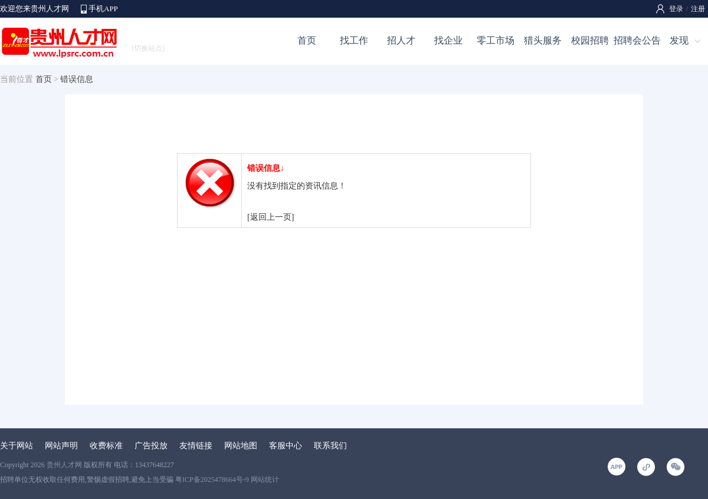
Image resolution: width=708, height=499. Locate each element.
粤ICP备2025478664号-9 (212, 479)
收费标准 (106, 445)
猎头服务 (543, 40)
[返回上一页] (270, 217)
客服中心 (285, 445)
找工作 (354, 40)
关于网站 (16, 445)
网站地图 (240, 445)
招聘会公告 (637, 40)
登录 (676, 9)
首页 (306, 40)
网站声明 (61, 445)
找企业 (448, 40)
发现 (679, 40)
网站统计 (265, 479)
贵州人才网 (64, 465)
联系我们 (330, 445)
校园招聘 (590, 40)
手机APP (103, 8)
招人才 (401, 40)
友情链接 (195, 445)
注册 (698, 9)
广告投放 (151, 445)
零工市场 (495, 40)
